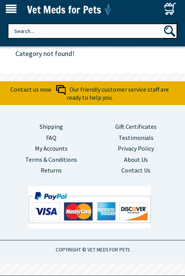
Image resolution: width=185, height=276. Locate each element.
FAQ (51, 137)
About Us (136, 159)
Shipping (51, 126)
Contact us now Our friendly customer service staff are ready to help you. (89, 93)
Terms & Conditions (51, 159)
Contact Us (135, 170)
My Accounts (51, 148)
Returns (51, 170)
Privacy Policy (136, 148)
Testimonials (136, 137)
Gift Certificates (136, 126)
